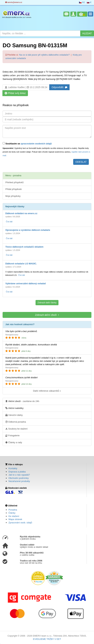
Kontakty (12, 468)
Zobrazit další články (46, 302)
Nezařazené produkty (19, 481)
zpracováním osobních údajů (36, 143)
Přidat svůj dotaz (15, 93)
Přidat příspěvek (13, 189)
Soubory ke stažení (16, 428)
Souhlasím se (27, 143)
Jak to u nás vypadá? (19, 474)
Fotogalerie (12, 435)
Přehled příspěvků (14, 182)
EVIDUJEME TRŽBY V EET (47, 639)
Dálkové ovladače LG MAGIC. (21, 263)
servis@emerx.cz (13, 2)
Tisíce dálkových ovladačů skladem (24, 246)
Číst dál (9, 222)
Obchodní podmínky (18, 478)
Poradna (12, 509)
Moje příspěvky (12, 196)
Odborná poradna (15, 421)
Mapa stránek (15, 519)
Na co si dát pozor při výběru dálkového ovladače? (44, 54)
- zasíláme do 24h (22, 401)
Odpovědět (59, 87)
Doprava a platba (17, 471)
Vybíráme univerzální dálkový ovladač (25, 283)
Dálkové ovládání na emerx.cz (21, 213)
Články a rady (13, 442)
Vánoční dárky (14, 415)
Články (11, 513)
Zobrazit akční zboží (47, 314)
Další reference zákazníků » (47, 391)
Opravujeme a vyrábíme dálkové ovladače (27, 230)
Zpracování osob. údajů (20, 522)
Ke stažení (13, 516)
